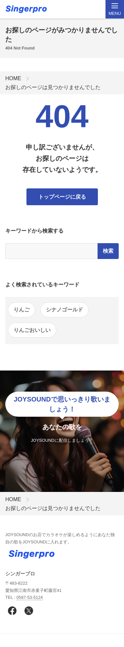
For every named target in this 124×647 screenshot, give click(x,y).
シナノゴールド (64, 309)
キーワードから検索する (34, 231)
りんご (21, 309)
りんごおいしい (32, 330)
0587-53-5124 (30, 597)
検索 (108, 251)
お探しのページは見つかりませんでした (53, 87)
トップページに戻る (62, 197)
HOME (13, 78)
